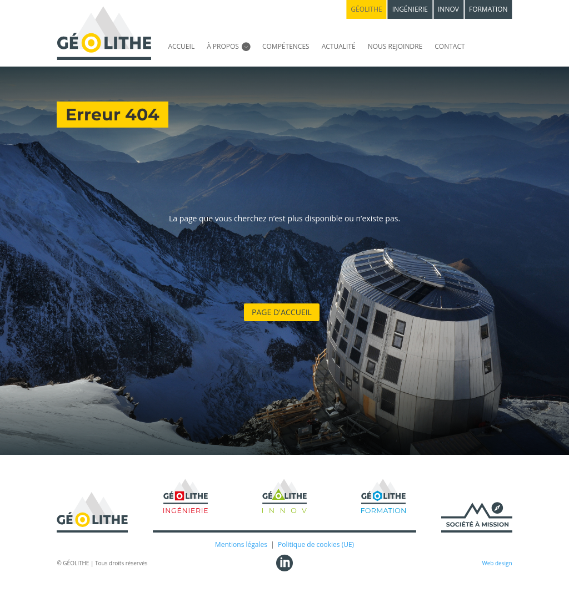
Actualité (339, 46)
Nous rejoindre (395, 46)
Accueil (181, 46)
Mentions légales (241, 544)
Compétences (286, 46)
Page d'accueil (282, 312)
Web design (497, 563)
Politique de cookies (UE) (316, 544)
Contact (450, 46)
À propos (223, 46)
